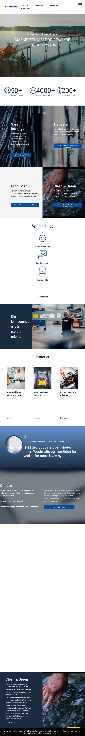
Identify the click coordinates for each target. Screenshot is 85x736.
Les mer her (10, 723)
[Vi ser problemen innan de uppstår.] (16, 378)
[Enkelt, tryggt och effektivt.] (69, 378)
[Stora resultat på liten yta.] (43, 378)
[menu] (80, 4)
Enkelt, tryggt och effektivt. (68, 393)
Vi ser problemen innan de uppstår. (14, 393)
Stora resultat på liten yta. (41, 393)
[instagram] (25, 437)
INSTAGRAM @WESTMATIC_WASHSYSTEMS (43, 441)
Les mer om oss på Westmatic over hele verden (19, 507)
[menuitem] (26, 5)
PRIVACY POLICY (52, 733)
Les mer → (11, 418)
